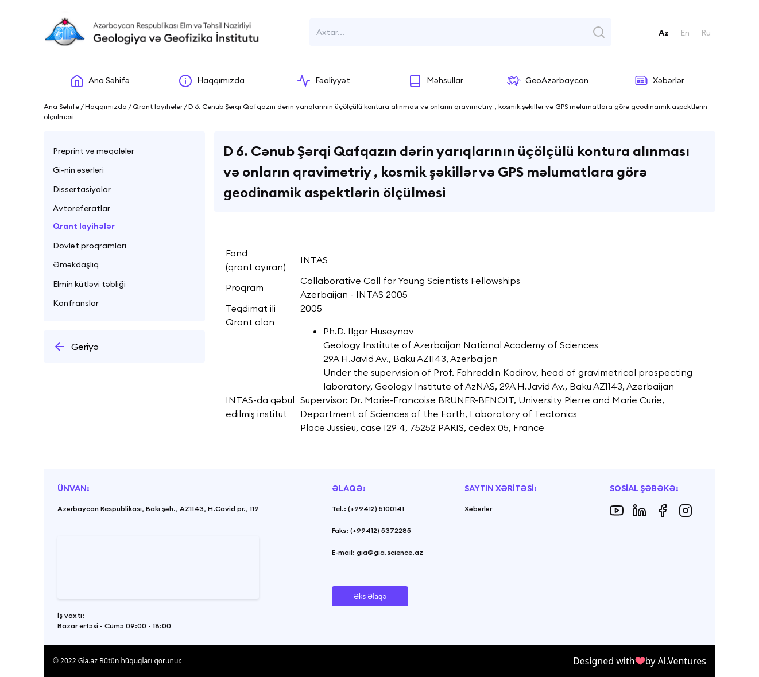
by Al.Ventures (675, 661)
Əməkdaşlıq (76, 264)
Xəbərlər (478, 508)
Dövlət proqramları (89, 245)
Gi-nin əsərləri (78, 170)
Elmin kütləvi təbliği (89, 284)
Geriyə (76, 346)
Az (664, 33)
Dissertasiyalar (82, 189)
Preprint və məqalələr (93, 151)
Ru (706, 33)
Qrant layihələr (84, 226)
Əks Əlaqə (370, 596)
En (685, 33)
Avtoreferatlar (81, 208)
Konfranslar (76, 303)
